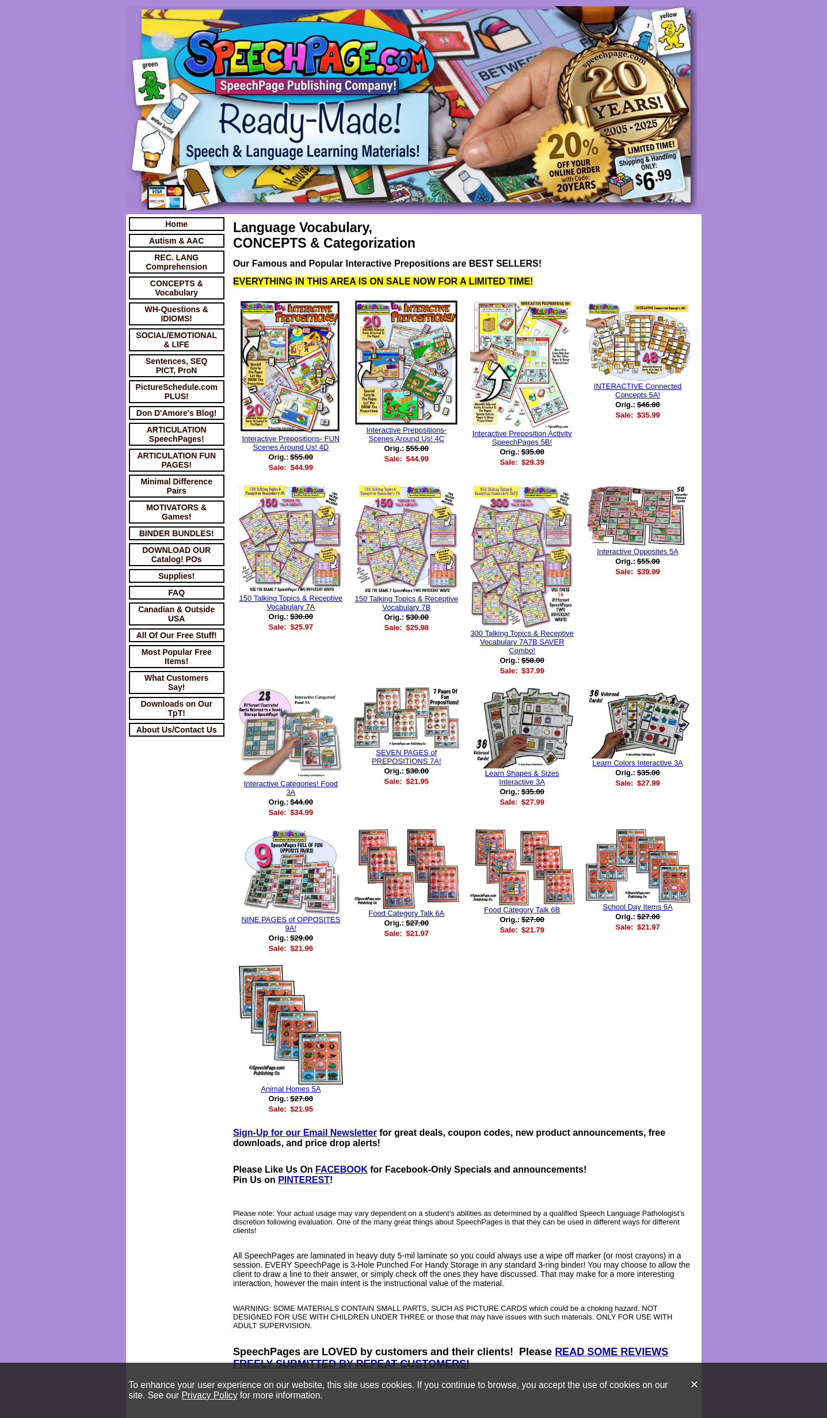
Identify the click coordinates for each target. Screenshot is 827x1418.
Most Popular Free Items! (177, 656)
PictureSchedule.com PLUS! (177, 391)
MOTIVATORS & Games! (176, 512)
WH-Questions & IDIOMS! (176, 314)
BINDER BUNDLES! (176, 533)
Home (176, 224)
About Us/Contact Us (176, 729)
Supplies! (176, 576)
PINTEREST (304, 1180)
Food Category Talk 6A (406, 913)
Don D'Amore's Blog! (176, 413)
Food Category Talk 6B (522, 909)
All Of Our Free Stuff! (176, 635)
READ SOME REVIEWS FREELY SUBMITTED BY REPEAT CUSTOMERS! (450, 1358)
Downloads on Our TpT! (176, 708)
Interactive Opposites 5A (638, 551)
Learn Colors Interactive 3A (637, 763)
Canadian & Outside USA (176, 614)
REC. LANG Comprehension (176, 262)
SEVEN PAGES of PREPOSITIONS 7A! (406, 756)
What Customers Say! (176, 682)
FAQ (176, 592)
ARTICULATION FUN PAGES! (176, 460)
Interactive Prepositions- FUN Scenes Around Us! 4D (291, 443)
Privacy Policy (209, 1395)
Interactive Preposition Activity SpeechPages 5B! (522, 437)
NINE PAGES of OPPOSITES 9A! (290, 923)
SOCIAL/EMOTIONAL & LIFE (176, 340)
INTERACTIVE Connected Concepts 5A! (637, 390)
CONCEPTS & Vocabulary (176, 288)
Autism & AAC (176, 240)
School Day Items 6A (637, 907)
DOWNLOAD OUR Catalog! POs (176, 554)
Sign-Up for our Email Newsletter (305, 1133)
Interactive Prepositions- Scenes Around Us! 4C (407, 434)
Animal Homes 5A (291, 1089)
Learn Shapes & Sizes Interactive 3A (522, 777)
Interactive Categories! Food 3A (291, 788)
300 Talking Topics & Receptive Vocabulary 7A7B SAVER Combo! (521, 642)
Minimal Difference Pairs (176, 486)
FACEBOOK (341, 1169)
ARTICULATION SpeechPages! (177, 434)
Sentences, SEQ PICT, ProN (176, 366)
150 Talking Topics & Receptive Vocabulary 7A (290, 602)
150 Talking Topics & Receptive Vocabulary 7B (406, 603)
